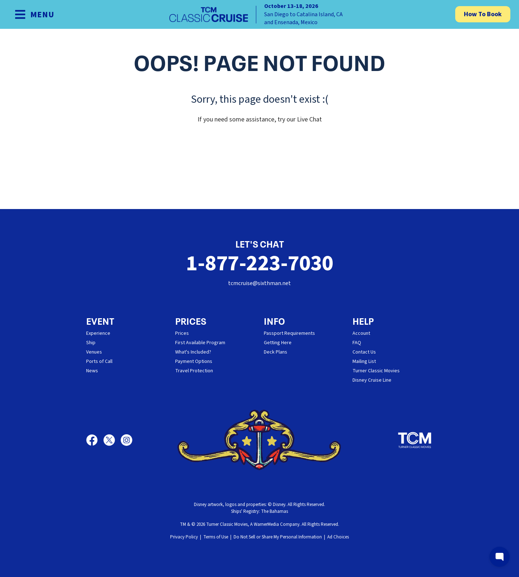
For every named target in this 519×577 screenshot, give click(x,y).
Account (361, 333)
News (92, 370)
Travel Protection (194, 370)
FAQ (356, 342)
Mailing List (364, 361)
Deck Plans (275, 352)
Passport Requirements (289, 333)
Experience (98, 333)
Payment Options (193, 361)
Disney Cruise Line (371, 380)
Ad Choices (338, 537)
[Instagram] (126, 440)
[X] (112, 440)
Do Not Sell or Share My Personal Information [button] (278, 537)
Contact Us (364, 352)
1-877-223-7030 (259, 263)
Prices (182, 333)
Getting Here (278, 342)
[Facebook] (94, 440)
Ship (91, 342)
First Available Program (200, 342)
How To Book (483, 14)
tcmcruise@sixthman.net (259, 283)
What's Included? (193, 352)
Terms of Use (215, 537)
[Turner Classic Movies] (415, 440)
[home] (259, 14)
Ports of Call (99, 361)
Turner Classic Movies (376, 370)
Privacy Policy (184, 537)
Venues (94, 352)
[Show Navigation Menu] (34, 14)
